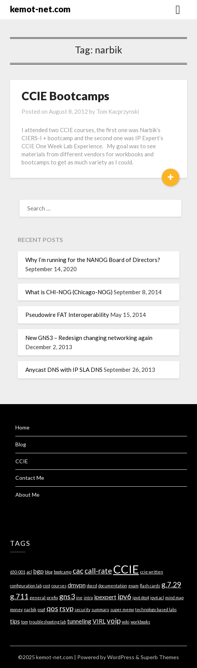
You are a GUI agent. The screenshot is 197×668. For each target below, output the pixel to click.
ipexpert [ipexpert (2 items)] (105, 596)
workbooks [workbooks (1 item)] (140, 621)
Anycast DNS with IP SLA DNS (64, 369)
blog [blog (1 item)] (49, 571)
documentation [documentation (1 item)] (112, 585)
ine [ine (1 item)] (79, 597)
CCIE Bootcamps (65, 96)
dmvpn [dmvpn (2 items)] (77, 584)
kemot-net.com (40, 9)
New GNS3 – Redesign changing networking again (88, 337)
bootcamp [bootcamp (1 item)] (62, 571)
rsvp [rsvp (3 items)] (66, 608)
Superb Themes (160, 657)
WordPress (120, 657)
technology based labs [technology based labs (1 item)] (156, 609)
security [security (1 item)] (82, 609)
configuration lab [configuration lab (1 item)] (26, 585)
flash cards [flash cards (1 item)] (150, 585)
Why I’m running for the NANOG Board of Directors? (92, 259)
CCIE (21, 461)
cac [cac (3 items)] (78, 570)
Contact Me (29, 477)
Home (22, 427)
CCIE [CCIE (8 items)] (126, 569)
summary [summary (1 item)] (100, 609)
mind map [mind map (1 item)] (174, 597)
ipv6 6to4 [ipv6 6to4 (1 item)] (140, 597)
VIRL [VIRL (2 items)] (99, 621)
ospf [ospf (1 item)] (41, 609)
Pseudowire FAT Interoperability (67, 314)
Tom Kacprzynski (117, 111)
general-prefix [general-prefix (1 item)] (44, 597)
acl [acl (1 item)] (29, 571)
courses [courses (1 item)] (58, 585)
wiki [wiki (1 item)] (125, 621)
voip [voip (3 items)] (114, 620)
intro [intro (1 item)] (88, 597)
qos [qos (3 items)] (52, 608)
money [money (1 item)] (16, 609)
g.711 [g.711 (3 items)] (19, 596)
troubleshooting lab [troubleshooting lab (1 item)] (47, 621)
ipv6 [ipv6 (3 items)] (124, 596)
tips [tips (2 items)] (15, 621)
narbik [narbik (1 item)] (30, 609)
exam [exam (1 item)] (133, 585)
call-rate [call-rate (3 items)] (98, 570)
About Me (27, 494)
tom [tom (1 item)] (24, 621)
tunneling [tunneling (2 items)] (79, 621)
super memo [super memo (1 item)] (122, 609)
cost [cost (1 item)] (46, 585)
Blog (20, 444)
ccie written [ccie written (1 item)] (151, 571)
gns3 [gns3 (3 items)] (67, 596)
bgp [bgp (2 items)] (38, 571)
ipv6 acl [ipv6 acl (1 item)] (157, 597)
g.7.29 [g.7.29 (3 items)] (171, 584)
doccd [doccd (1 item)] (92, 585)
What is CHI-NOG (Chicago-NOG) (69, 291)
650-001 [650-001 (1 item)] (17, 571)
